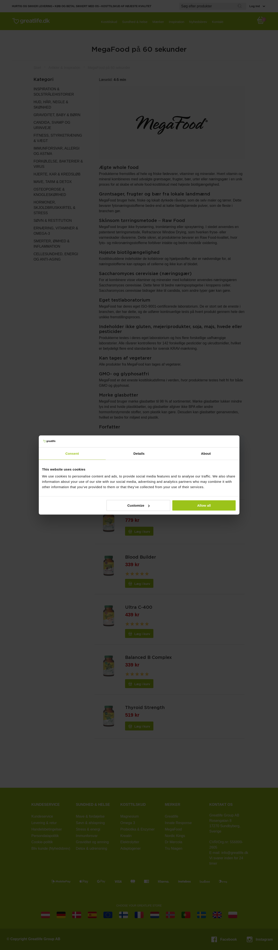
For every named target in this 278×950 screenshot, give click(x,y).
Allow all (204, 505)
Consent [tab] (72, 453)
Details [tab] (139, 453)
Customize (138, 505)
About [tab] (206, 453)
